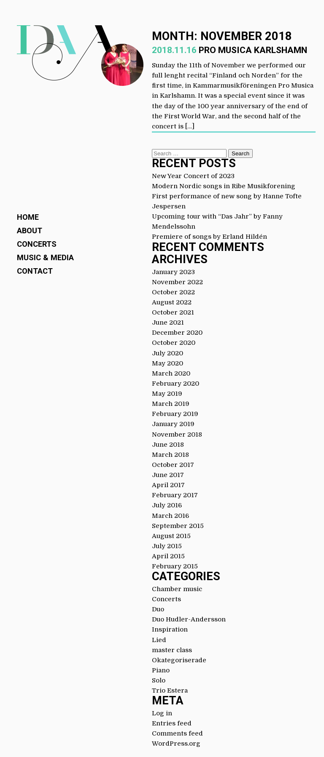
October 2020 (173, 343)
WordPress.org (176, 743)
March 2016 (170, 516)
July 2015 (167, 546)
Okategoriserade (179, 660)
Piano (161, 670)
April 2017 (168, 485)
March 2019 (170, 404)
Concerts (37, 244)
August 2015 (171, 536)
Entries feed (172, 723)
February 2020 (175, 383)
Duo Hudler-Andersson (189, 619)
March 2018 (170, 454)
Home (28, 217)
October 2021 (173, 312)
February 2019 (175, 414)
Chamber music (177, 589)
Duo (158, 609)
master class (172, 650)
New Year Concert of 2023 (193, 176)
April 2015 (168, 556)
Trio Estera (170, 690)
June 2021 (168, 322)
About (29, 230)
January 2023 (173, 272)
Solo (158, 680)
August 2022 (172, 302)
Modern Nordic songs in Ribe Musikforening (223, 186)
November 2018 (177, 434)
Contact (35, 271)
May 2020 (167, 363)
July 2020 (167, 353)
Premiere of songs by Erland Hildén (209, 236)
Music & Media (45, 257)
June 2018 (168, 444)
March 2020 (171, 373)
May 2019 (167, 393)
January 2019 (173, 424)
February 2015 (175, 566)
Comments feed (177, 733)
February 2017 (175, 495)
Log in (162, 713)
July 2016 (167, 505)
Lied (159, 640)
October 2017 (173, 465)
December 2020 (177, 332)
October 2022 (173, 292)
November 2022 (177, 282)
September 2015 (178, 526)
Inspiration (170, 629)
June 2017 (168, 475)
